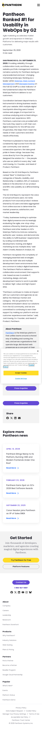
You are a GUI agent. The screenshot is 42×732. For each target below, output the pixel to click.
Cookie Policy (31, 711)
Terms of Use (34, 714)
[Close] (37, 351)
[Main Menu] (39, 5)
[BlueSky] (30, 592)
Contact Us (21, 582)
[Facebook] (11, 592)
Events (5, 690)
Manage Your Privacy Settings (14, 714)
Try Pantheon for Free (21, 560)
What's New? (8, 686)
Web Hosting (7, 645)
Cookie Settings (21, 378)
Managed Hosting (26, 84)
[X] (15, 592)
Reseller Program (9, 670)
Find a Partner (8, 661)
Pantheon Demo (9, 700)
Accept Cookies (21, 373)
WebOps (18, 81)
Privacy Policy (21, 708)
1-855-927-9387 (21, 588)
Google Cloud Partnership (13, 675)
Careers (6, 610)
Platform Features (21, 566)
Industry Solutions (9, 640)
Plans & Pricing (8, 649)
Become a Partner (10, 665)
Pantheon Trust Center (21, 720)
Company (6, 606)
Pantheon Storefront (11, 624)
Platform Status (9, 695)
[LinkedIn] (19, 592)
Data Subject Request (14, 711)
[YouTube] (23, 592)
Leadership (7, 615)
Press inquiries (21, 388)
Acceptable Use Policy (19, 717)
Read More (12, 468)
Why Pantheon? (9, 635)
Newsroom (7, 620)
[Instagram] (26, 592)
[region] (21, 366)
